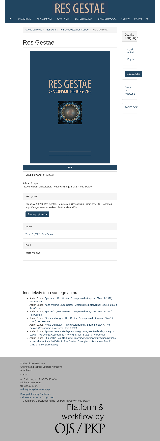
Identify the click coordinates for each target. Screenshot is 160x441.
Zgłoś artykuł (133, 74)
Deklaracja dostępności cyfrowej (36, 397)
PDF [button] (70, 167)
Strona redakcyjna (54, 318)
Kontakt (138, 19)
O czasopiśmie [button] (25, 19)
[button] (11, 19)
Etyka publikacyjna (107, 19)
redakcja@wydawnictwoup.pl (35, 389)
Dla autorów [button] (64, 19)
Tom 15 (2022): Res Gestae (74, 29)
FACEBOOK (131, 107)
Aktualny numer (44, 19)
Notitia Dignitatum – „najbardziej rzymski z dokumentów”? (74, 324)
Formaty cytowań (37, 214)
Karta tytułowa (52, 305)
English (131, 59)
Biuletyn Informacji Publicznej (35, 394)
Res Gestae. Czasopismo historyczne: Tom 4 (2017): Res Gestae (71, 334)
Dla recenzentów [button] (84, 19)
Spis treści (50, 298)
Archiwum (125, 19)
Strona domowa (33, 29)
